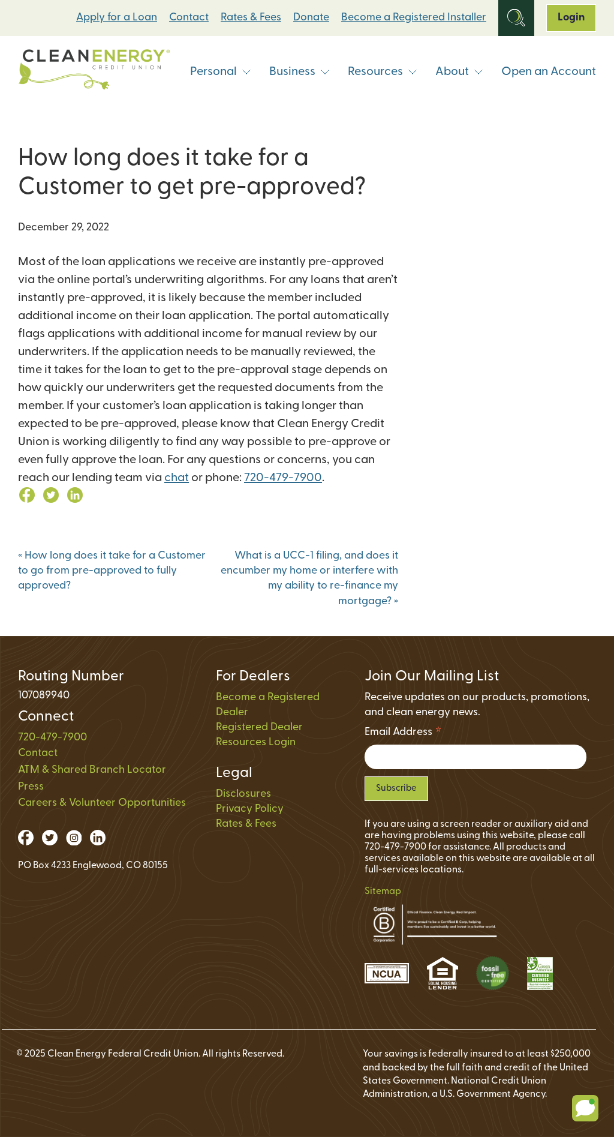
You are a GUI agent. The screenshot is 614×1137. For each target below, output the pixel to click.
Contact (189, 17)
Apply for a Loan (116, 17)
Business (299, 72)
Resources (382, 72)
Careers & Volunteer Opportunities (102, 803)
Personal (220, 72)
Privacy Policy (250, 809)
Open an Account (548, 72)
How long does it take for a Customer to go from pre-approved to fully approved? (112, 571)
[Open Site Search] (516, 18)
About (459, 72)
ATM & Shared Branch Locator (92, 770)
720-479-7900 (283, 478)
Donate (311, 17)
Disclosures (243, 794)
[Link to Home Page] (94, 72)
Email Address (403, 734)
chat (176, 478)
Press (31, 787)
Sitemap (383, 891)
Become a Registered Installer (413, 17)
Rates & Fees (251, 17)
